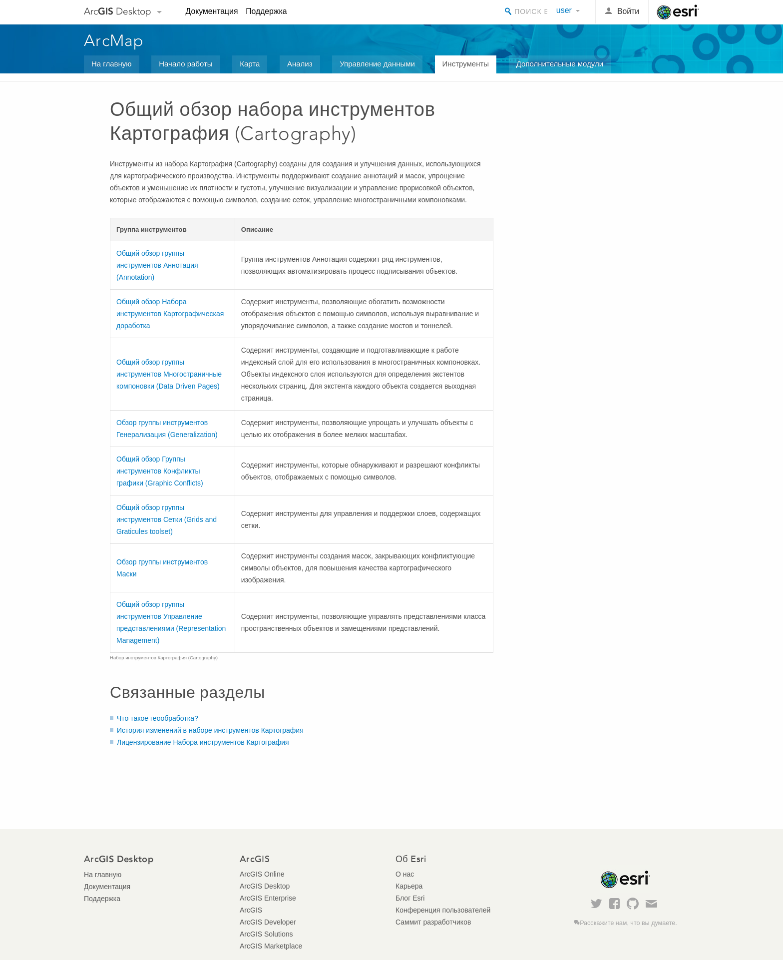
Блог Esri (409, 898)
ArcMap (114, 40)
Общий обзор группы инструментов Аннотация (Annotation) (157, 265)
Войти (628, 11)
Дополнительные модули (559, 63)
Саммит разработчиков (433, 922)
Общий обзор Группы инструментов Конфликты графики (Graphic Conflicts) (159, 471)
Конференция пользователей (442, 910)
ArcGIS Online (262, 874)
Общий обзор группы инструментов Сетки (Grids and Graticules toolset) (166, 519)
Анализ (300, 63)
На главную (111, 63)
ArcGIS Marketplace (271, 946)
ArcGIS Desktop (265, 886)
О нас (404, 874)
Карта (250, 63)
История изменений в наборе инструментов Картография (210, 730)
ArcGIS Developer (268, 922)
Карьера (408, 886)
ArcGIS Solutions (266, 934)
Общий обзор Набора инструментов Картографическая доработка (170, 314)
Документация (212, 11)
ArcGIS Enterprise (268, 898)
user (564, 10)
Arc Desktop (117, 11)
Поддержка (266, 11)
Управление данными (377, 63)
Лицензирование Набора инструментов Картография (203, 742)
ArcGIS (251, 910)
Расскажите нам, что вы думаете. (628, 923)
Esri (678, 12)
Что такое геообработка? (157, 718)
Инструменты (465, 63)
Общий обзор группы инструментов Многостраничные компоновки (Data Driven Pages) (169, 374)
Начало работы (185, 63)
